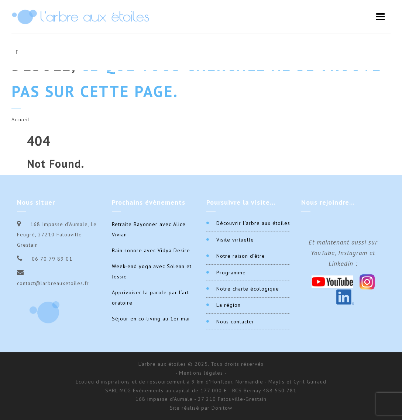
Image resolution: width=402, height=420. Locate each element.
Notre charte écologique (247, 288)
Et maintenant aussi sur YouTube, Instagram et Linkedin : (343, 253)
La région (228, 305)
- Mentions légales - (201, 372)
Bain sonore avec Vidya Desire (151, 250)
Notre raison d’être (240, 256)
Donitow (222, 408)
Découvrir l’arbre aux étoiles (253, 223)
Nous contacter (235, 321)
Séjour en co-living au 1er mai (151, 318)
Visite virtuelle (235, 239)
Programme (231, 272)
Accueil (20, 119)
